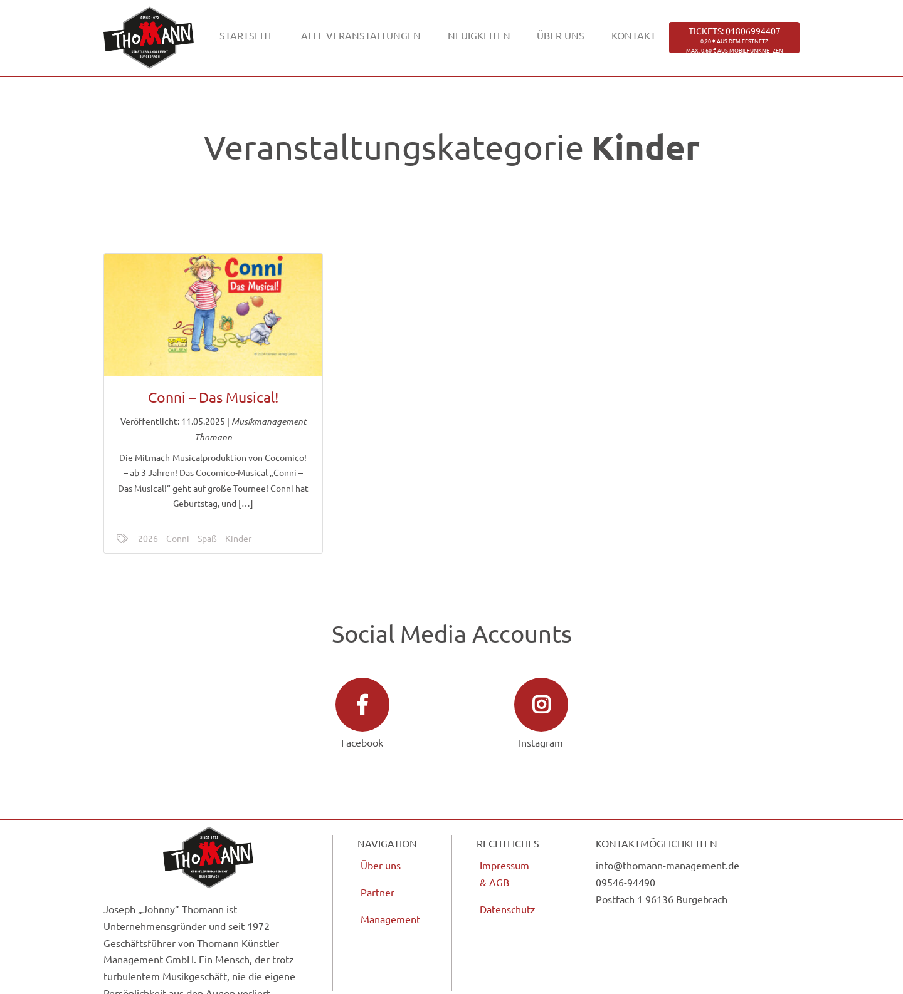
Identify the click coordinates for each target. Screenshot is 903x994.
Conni (177, 538)
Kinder (238, 538)
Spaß (207, 538)
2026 (148, 538)
